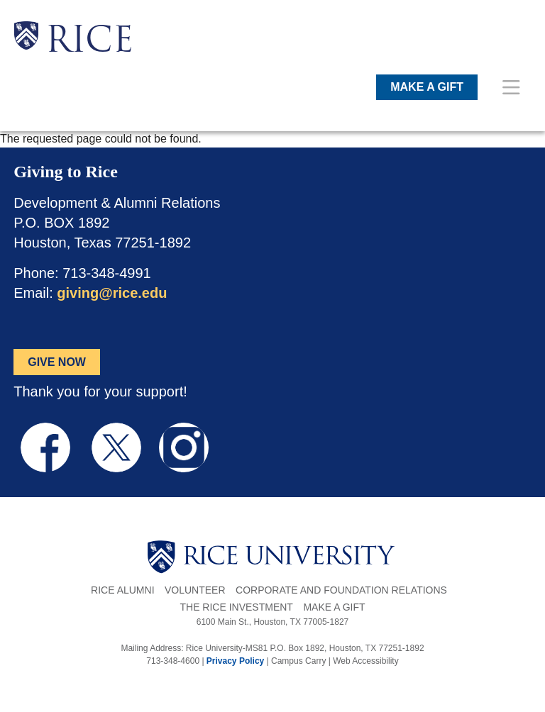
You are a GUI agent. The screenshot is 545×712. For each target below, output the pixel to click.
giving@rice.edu (112, 293)
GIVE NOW (57, 362)
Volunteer (195, 590)
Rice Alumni (122, 590)
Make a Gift (334, 607)
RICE (89, 43)
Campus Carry (298, 661)
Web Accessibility (365, 661)
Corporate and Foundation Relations (341, 590)
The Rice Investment (236, 607)
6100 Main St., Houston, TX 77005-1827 (273, 622)
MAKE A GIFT (426, 87)
